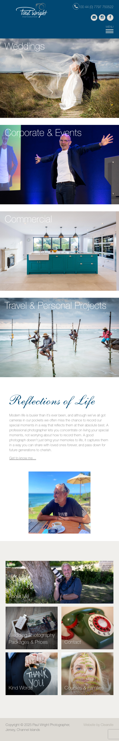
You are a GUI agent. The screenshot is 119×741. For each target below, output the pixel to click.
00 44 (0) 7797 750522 (93, 7)
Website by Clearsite (98, 725)
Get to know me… (22, 458)
